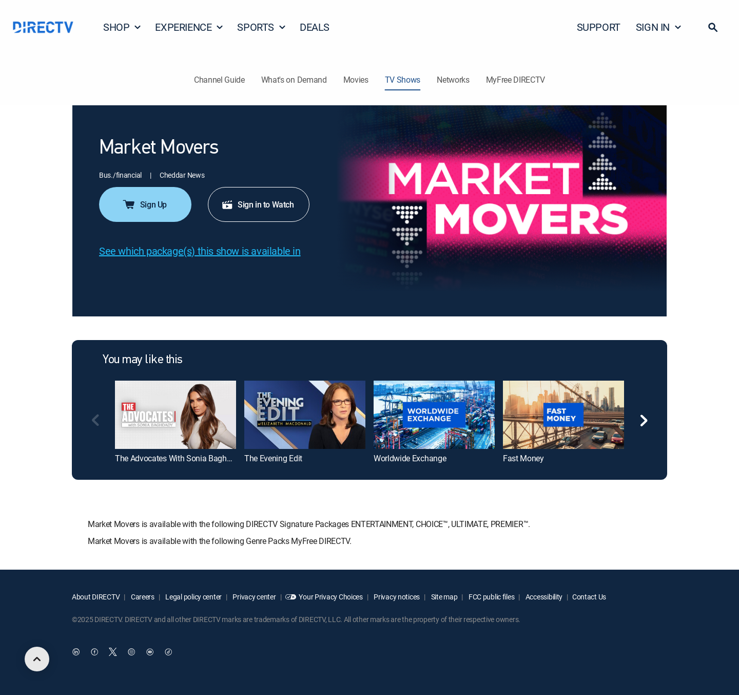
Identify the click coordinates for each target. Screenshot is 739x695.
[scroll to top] (37, 659)
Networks (453, 79)
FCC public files (490, 597)
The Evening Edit (273, 458)
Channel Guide (219, 79)
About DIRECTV (96, 597)
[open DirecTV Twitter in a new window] (113, 652)
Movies (355, 79)
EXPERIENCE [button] (189, 27)
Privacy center (253, 597)
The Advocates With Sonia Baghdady (179, 458)
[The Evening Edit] (304, 414)
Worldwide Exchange (410, 458)
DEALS (314, 27)
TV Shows (402, 79)
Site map (443, 597)
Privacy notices (396, 597)
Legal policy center (193, 597)
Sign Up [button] (144, 204)
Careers (141, 597)
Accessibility (543, 597)
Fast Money (523, 458)
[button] (713, 27)
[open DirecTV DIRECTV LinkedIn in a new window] (76, 652)
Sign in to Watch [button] (257, 204)
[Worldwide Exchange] (434, 414)
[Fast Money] (563, 414)
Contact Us (589, 597)
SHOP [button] (122, 27)
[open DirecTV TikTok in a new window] (168, 652)
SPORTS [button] (261, 27)
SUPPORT (598, 27)
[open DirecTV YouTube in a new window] (150, 652)
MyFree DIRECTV (516, 79)
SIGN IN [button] (659, 27)
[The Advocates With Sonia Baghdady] (175, 414)
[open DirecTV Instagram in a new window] (131, 652)
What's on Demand (294, 79)
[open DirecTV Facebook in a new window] (94, 652)
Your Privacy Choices (330, 597)
